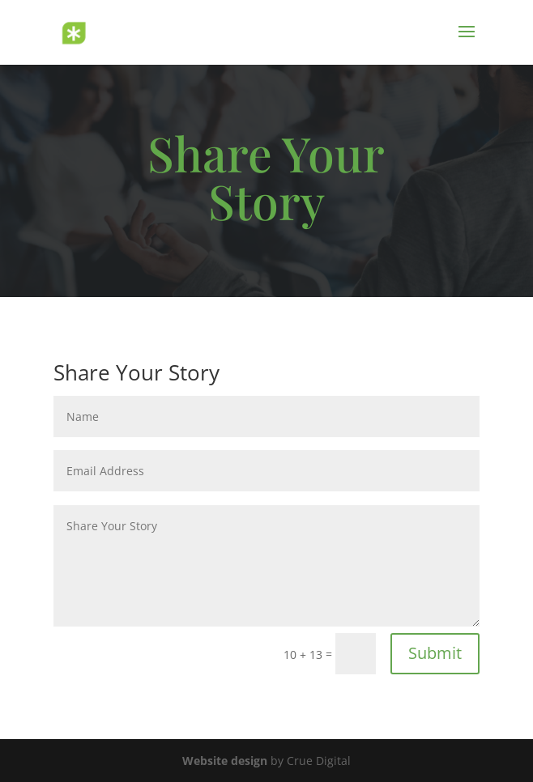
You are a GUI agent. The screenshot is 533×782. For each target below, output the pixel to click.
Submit (435, 653)
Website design (224, 760)
